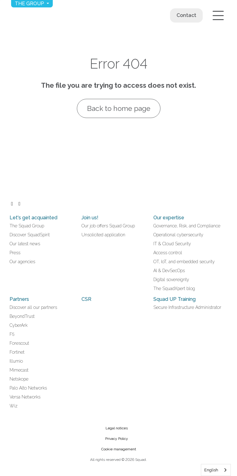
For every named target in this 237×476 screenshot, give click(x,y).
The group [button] (30, 3)
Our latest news (25, 243)
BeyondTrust (22, 316)
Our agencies (22, 261)
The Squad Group (27, 225)
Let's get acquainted (33, 218)
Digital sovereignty (171, 279)
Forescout (19, 343)
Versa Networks (25, 396)
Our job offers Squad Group (108, 225)
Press (15, 252)
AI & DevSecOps (169, 270)
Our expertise (168, 218)
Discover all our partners (33, 307)
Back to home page (118, 108)
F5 (12, 334)
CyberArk (18, 325)
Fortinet (17, 352)
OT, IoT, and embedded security (184, 261)
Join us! (89, 218)
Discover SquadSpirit (30, 234)
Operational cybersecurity (178, 234)
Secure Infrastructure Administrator (187, 307)
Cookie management (118, 449)
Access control (167, 252)
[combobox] (216, 470)
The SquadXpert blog (174, 288)
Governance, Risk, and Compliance (186, 225)
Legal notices (117, 428)
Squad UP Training (174, 299)
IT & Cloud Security (172, 243)
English (211, 470)
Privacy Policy (116, 438)
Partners (19, 299)
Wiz (14, 405)
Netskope (19, 379)
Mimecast (19, 370)
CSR (86, 299)
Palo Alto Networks (28, 387)
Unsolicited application (103, 234)
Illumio (16, 361)
